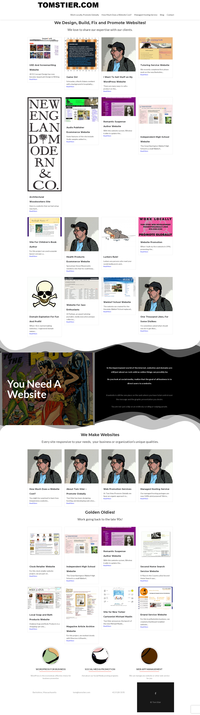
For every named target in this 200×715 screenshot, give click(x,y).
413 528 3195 (118, 695)
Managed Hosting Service (145, 14)
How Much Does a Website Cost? (116, 14)
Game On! (72, 76)
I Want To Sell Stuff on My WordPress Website (118, 81)
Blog (162, 14)
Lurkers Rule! (112, 260)
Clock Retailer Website (44, 569)
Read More (33, 84)
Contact (170, 14)
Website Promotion (153, 246)
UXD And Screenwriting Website (38, 69)
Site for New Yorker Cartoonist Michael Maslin (116, 619)
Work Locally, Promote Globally (84, 14)
